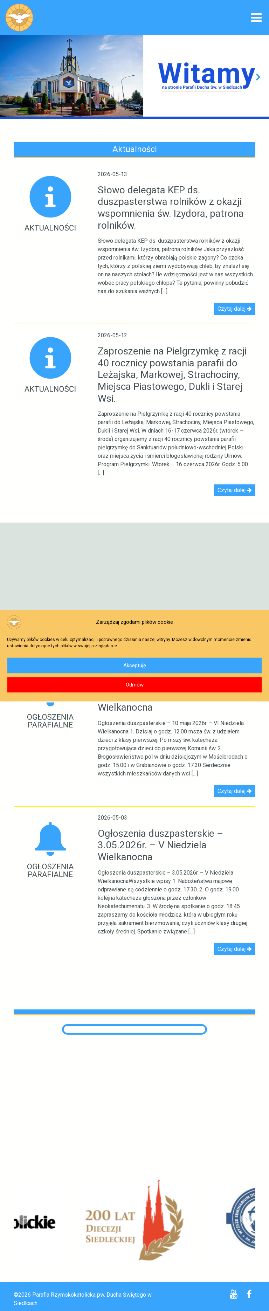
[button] (10, 77)
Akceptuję (134, 665)
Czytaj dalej (235, 308)
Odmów (135, 685)
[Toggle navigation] (256, 18)
